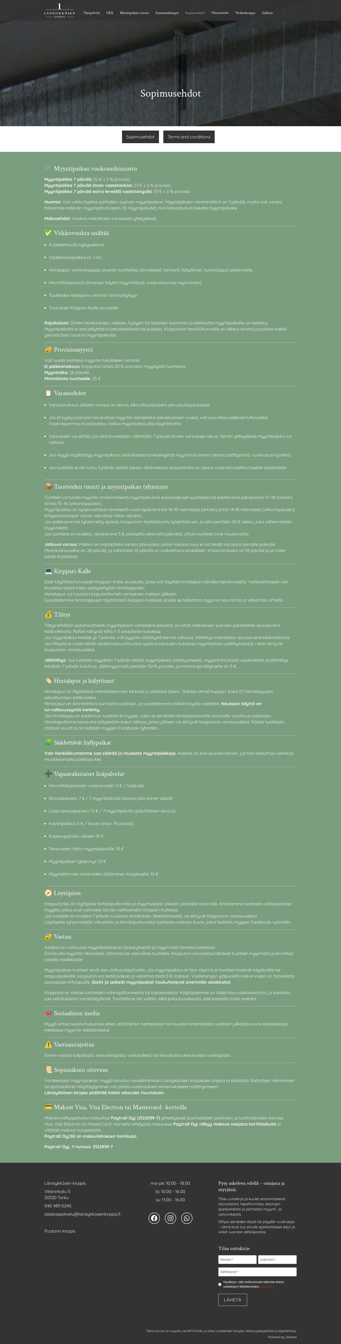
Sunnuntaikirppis (167, 13)
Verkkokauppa (245, 13)
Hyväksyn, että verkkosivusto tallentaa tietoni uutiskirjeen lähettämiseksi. (253, 1284)
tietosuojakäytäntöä (260, 1331)
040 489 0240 (57, 1205)
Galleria (267, 13)
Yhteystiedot (220, 13)
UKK (110, 13)
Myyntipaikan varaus (134, 13)
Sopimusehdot (195, 13)
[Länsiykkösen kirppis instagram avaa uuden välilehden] (170, 1218)
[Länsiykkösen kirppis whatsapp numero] (186, 1218)
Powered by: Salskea (282, 1337)
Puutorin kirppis (59, 1231)
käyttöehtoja (287, 1331)
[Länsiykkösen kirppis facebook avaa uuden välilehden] (154, 1218)
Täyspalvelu (92, 13)
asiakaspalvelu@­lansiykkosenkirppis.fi (82, 1214)
